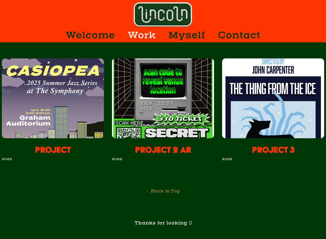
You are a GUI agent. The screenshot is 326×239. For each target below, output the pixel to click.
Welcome (90, 35)
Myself (186, 35)
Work (142, 35)
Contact (239, 35)
